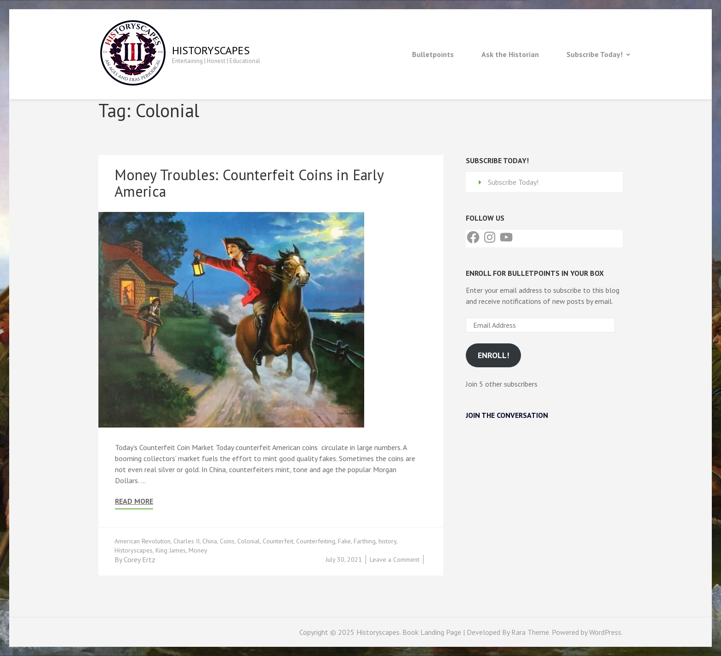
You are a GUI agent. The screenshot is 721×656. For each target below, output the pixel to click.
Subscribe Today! (594, 54)
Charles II (186, 541)
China (209, 541)
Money (198, 550)
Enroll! (493, 355)
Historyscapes (211, 50)
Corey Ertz (139, 559)
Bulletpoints (433, 54)
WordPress (605, 632)
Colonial (248, 541)
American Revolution (142, 541)
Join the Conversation (507, 415)
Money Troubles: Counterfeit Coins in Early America (248, 183)
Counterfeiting (315, 541)
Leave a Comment (394, 559)
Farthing (365, 541)
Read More (134, 501)
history (387, 541)
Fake (344, 541)
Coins (227, 541)
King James (170, 550)
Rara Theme (530, 632)
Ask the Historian (510, 54)
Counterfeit (278, 541)
